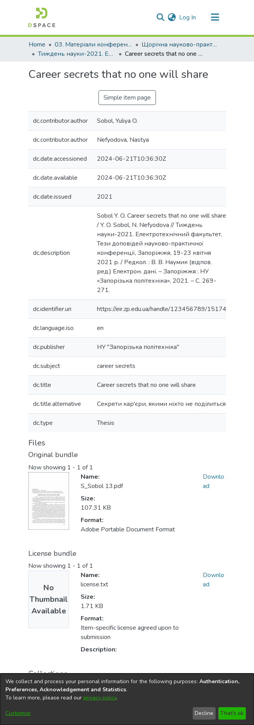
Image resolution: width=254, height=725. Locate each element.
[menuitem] (172, 17)
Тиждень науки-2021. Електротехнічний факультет (77, 54)
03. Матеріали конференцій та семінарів (93, 44)
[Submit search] (161, 17)
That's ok (232, 713)
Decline (204, 713)
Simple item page (127, 97)
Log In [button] (188, 17)
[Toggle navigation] (215, 17)
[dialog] (127, 699)
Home (37, 44)
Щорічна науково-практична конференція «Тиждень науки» (180, 44)
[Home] (41, 17)
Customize (18, 713)
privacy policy (99, 697)
